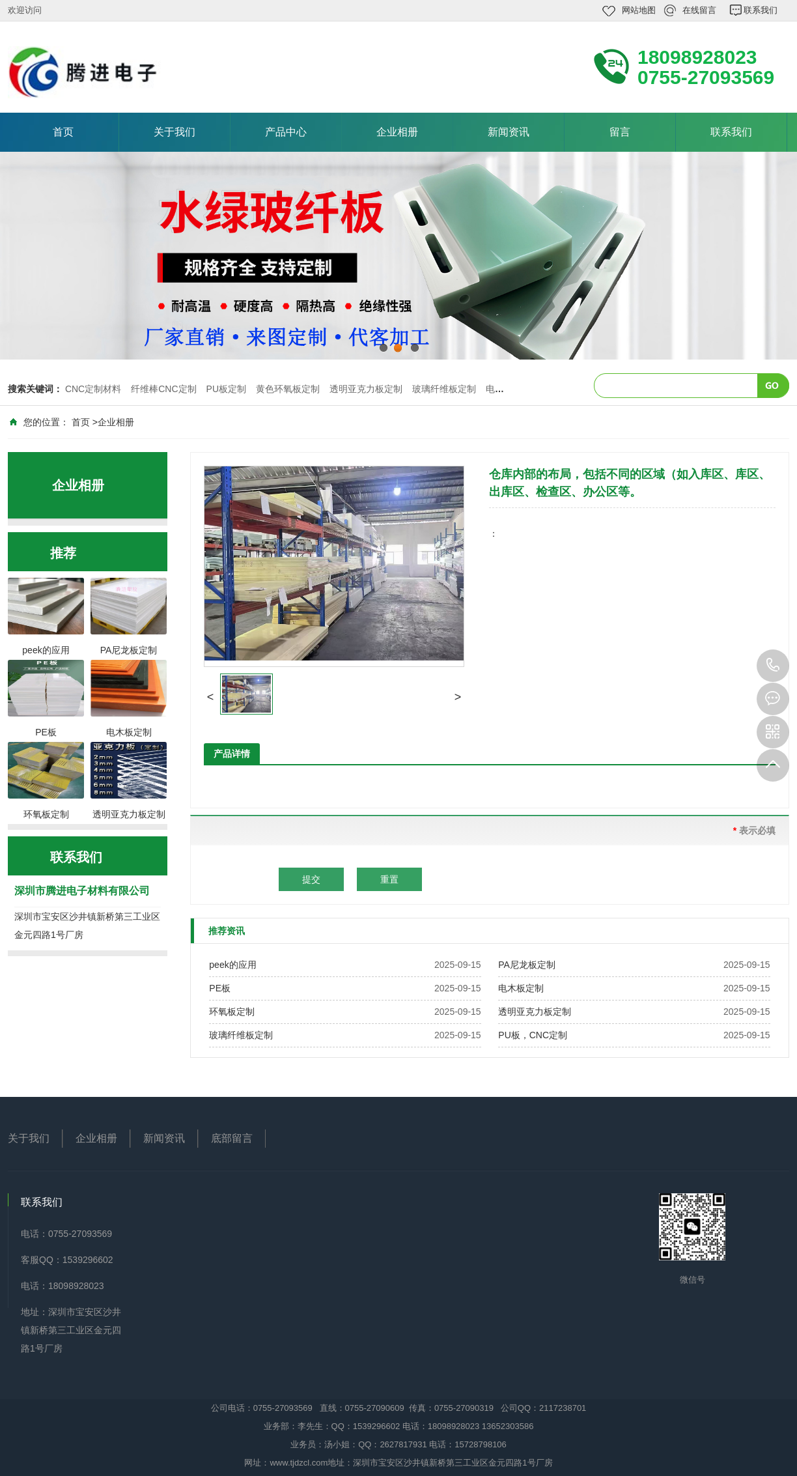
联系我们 (760, 10)
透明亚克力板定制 (365, 389)
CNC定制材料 (93, 389)
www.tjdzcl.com (299, 1463)
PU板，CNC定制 (532, 1035)
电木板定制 (521, 988)
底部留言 (232, 1138)
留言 (619, 131)
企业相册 (397, 131)
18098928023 (773, 665)
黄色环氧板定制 (288, 389)
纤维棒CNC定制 (163, 389)
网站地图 (639, 10)
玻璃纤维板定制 (444, 389)
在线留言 (699, 10)
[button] (210, 697)
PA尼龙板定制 (526, 964)
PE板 (220, 988)
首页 (63, 131)
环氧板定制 (232, 1011)
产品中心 (286, 131)
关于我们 (174, 131)
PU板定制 (226, 389)
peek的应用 (232, 964)
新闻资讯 (508, 131)
